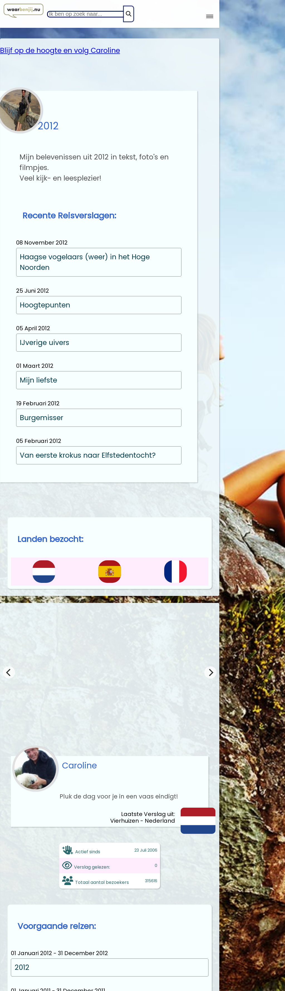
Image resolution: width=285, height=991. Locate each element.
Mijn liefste (38, 380)
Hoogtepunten (45, 305)
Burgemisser (41, 418)
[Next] (210, 672)
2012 (22, 967)
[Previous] (9, 672)
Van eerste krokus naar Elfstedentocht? (88, 455)
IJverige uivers (44, 342)
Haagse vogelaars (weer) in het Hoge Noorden (85, 262)
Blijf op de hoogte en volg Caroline (60, 50)
